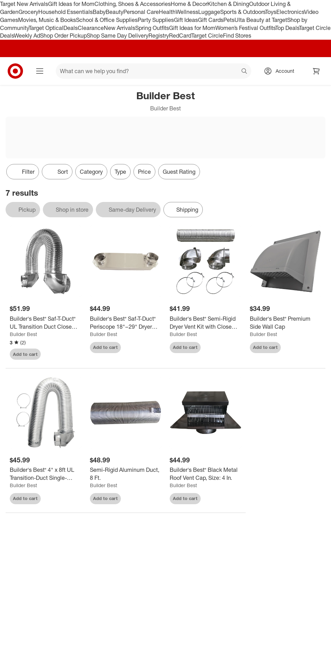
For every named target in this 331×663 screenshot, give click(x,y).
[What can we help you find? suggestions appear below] (153, 71)
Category (91, 171)
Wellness (187, 11)
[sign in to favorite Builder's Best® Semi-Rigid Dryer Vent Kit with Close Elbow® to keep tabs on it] (229, 347)
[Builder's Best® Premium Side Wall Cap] (286, 323)
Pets (228, 19)
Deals (70, 27)
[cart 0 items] (316, 71)
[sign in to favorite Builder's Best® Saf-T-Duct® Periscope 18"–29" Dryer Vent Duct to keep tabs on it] (149, 347)
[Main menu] (39, 71)
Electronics (290, 11)
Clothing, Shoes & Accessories (132, 3)
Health (167, 11)
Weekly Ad (27, 35)
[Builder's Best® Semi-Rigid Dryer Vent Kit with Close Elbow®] (205, 323)
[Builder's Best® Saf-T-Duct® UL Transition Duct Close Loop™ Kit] (46, 323)
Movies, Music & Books (47, 19)
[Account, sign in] (281, 71)
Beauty (114, 11)
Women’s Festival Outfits (245, 27)
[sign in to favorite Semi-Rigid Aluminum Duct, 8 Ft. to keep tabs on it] (149, 498)
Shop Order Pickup (63, 35)
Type (120, 171)
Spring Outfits (152, 27)
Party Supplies (156, 19)
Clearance (91, 27)
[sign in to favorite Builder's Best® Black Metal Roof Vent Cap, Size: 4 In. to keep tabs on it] (229, 498)
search (244, 71)
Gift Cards (210, 19)
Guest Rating (179, 171)
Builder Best (23, 334)
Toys (270, 11)
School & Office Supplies (107, 19)
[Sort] (57, 171)
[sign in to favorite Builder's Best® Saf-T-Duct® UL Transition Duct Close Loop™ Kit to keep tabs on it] (70, 354)
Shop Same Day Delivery (117, 35)
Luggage (209, 11)
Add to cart (25, 354)
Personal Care (141, 11)
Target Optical (46, 27)
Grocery (28, 11)
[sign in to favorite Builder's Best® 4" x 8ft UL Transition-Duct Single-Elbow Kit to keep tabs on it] (70, 498)
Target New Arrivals (24, 3)
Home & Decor (189, 3)
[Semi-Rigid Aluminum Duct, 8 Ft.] (126, 474)
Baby (99, 11)
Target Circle (207, 35)
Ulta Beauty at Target (260, 19)
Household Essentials (65, 11)
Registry (158, 35)
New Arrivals (119, 27)
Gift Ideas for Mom (71, 3)
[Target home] (15, 71)
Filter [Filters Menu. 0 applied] (22, 171)
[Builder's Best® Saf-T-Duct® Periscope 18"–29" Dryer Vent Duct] (126, 323)
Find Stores (237, 35)
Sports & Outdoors (242, 11)
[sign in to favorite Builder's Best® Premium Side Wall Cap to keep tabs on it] (309, 347)
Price (144, 171)
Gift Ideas (186, 19)
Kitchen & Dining (228, 3)
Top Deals (287, 27)
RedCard (180, 35)
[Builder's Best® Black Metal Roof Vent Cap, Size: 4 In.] (205, 474)
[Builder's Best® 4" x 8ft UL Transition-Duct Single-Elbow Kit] (46, 474)
